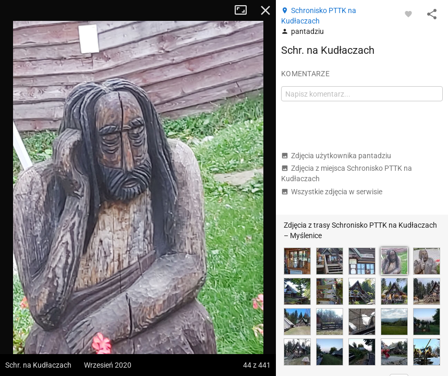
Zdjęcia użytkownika (336, 155)
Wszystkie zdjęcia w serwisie (331, 191)
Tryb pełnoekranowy (244, 10)
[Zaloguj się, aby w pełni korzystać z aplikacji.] (408, 13)
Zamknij (265, 10)
